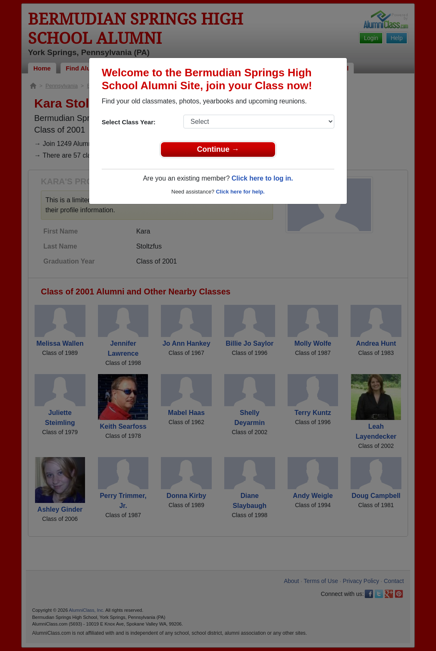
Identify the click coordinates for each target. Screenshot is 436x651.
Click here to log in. (262, 178)
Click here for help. (240, 192)
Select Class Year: (128, 122)
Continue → (218, 149)
